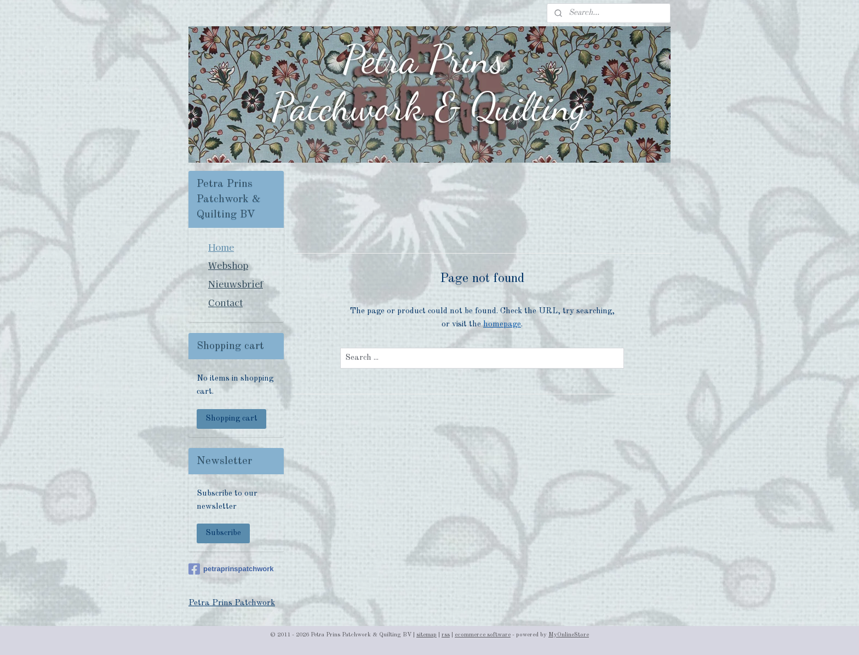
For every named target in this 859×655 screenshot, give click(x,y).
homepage (502, 324)
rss (446, 635)
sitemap (426, 635)
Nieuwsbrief (235, 283)
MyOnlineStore (568, 635)
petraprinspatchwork (231, 569)
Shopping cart (231, 419)
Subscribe (223, 533)
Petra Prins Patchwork (231, 603)
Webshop (228, 265)
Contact (225, 302)
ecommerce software (483, 635)
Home (221, 247)
